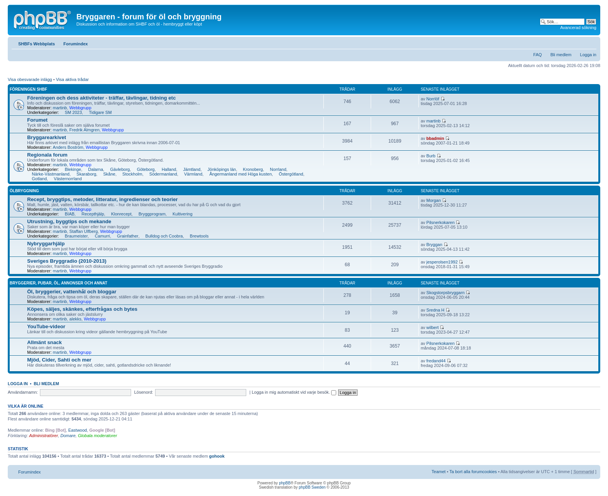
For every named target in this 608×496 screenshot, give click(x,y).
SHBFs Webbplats (36, 43)
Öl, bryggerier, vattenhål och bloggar (71, 291)
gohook (217, 456)
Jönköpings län (221, 169)
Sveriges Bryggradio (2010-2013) (67, 261)
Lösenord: (143, 392)
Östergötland (291, 174)
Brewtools (199, 236)
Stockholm (132, 174)
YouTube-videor (46, 326)
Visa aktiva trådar (72, 79)
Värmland (193, 174)
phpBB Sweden (312, 487)
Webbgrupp (80, 107)
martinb (60, 107)
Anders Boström (68, 147)
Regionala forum (47, 155)
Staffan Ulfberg (83, 231)
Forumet (37, 120)
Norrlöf (433, 98)
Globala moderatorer (97, 435)
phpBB (284, 483)
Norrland (278, 169)
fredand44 (436, 360)
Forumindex (76, 43)
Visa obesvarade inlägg (30, 79)
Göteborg (146, 169)
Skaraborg (86, 174)
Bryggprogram (152, 214)
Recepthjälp (92, 214)
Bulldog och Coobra (164, 236)
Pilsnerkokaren (441, 222)
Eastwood (77, 430)
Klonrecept (121, 214)
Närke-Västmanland (50, 174)
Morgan (434, 200)
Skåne (109, 174)
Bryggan (434, 244)
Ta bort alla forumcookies (473, 471)
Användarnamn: (23, 392)
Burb (431, 155)
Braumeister (76, 236)
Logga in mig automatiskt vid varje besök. (294, 392)
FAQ (537, 54)
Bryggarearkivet (46, 137)
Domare (68, 435)
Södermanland (163, 174)
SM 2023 (73, 112)
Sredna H (435, 310)
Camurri (102, 236)
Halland (169, 169)
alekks (75, 319)
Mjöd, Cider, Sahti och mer (59, 360)
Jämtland (191, 169)
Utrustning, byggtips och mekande (69, 221)
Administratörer (43, 435)
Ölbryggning (24, 191)
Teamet (439, 471)
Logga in (588, 54)
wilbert (433, 327)
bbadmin (435, 138)
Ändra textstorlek (590, 42)
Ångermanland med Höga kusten (240, 174)
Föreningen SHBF (28, 89)
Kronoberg (253, 169)
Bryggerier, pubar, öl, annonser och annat (58, 283)
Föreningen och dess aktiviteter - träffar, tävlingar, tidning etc (101, 98)
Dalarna (95, 169)
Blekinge (73, 169)
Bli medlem (560, 54)
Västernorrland (68, 178)
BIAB (69, 214)
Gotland (39, 178)
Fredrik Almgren (84, 129)
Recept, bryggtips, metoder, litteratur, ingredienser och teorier (102, 199)
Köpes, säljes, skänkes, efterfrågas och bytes (82, 309)
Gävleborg (120, 169)
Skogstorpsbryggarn (446, 292)
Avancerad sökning (578, 27)
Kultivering (182, 214)
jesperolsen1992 (442, 262)
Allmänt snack (44, 342)
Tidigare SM (100, 112)
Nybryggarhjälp (46, 243)
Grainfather (127, 236)
